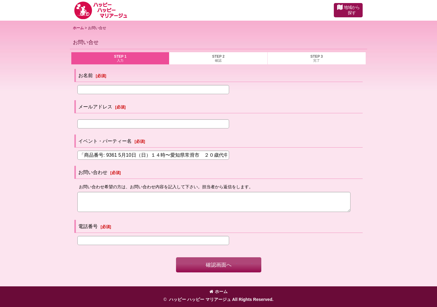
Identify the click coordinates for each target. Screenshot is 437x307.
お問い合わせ (92, 172)
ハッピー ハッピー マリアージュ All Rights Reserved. (220, 299)
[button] (348, 10)
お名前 (85, 75)
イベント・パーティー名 (105, 141)
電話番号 (88, 226)
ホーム (218, 291)
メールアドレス (95, 106)
